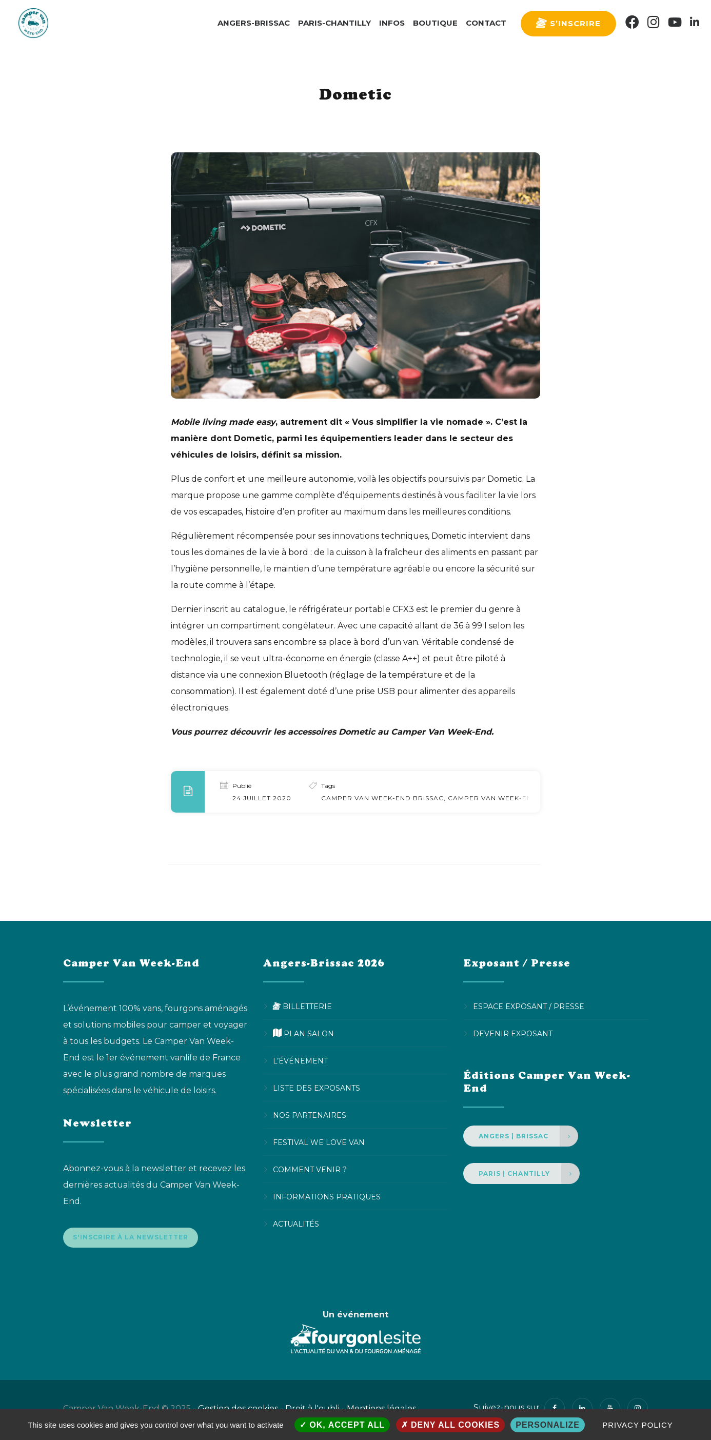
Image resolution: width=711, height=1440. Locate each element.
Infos (392, 23)
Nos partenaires (309, 1115)
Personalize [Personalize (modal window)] (548, 1425)
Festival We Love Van (319, 1142)
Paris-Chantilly (334, 23)
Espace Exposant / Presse (528, 1006)
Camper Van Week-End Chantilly (513, 798)
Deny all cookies (450, 1425)
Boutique (435, 23)
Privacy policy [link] (637, 1425)
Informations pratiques (327, 1196)
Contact (486, 23)
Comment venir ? (310, 1169)
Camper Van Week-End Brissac (382, 798)
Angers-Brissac (254, 23)
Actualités (296, 1224)
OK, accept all (342, 1425)
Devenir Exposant (512, 1033)
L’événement (300, 1061)
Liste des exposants (316, 1088)
